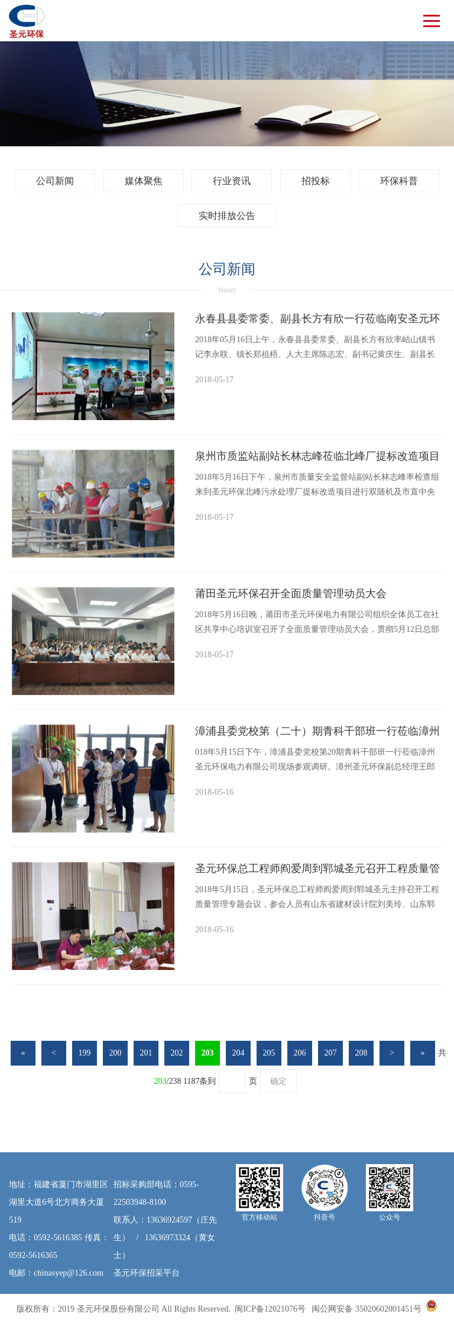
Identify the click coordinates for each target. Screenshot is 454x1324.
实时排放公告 (227, 216)
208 (361, 1052)
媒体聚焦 (144, 181)
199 (85, 1052)
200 (115, 1052)
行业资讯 (232, 181)
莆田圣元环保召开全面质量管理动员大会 (291, 593)
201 (146, 1052)
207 (331, 1052)
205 (269, 1052)
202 (177, 1052)
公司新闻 (55, 181)
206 (300, 1052)
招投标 (315, 181)
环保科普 (399, 181)
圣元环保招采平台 (147, 1273)
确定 (278, 1081)
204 (238, 1052)
